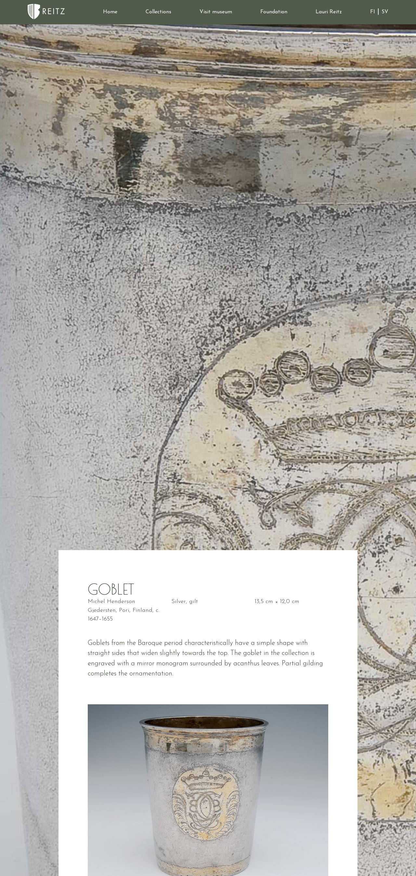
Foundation (273, 12)
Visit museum (216, 12)
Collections (158, 12)
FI (372, 12)
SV (385, 12)
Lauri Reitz (329, 12)
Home (110, 12)
